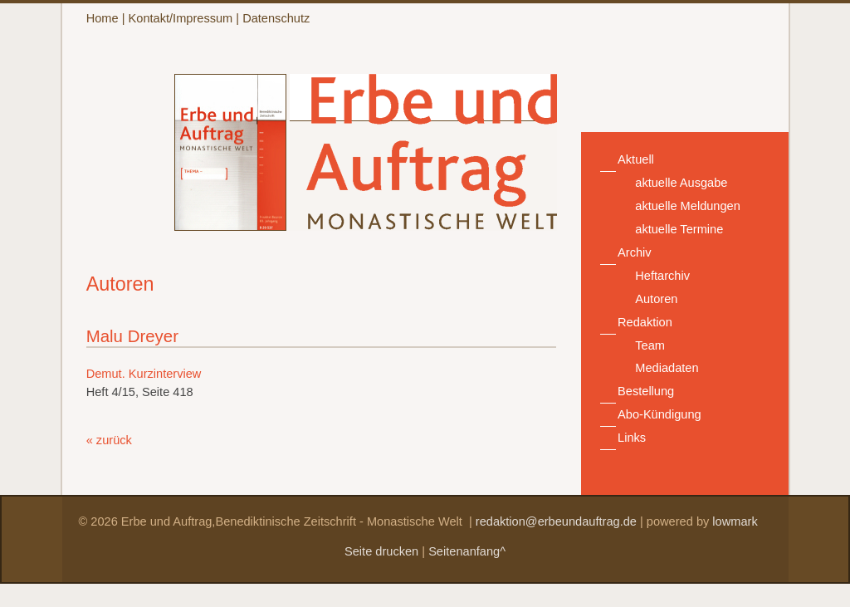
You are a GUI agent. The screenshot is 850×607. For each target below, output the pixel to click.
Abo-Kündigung (659, 414)
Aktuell (636, 159)
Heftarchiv (662, 275)
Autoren (656, 299)
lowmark (734, 521)
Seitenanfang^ (467, 551)
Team (650, 345)
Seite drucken (381, 551)
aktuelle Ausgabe (681, 182)
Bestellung (646, 391)
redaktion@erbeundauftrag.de (556, 521)
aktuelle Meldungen (687, 206)
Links (632, 437)
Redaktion (645, 322)
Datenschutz (276, 18)
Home (102, 18)
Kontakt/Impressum (181, 18)
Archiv (635, 252)
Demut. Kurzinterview (144, 373)
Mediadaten (666, 367)
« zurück (109, 440)
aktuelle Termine (679, 229)
